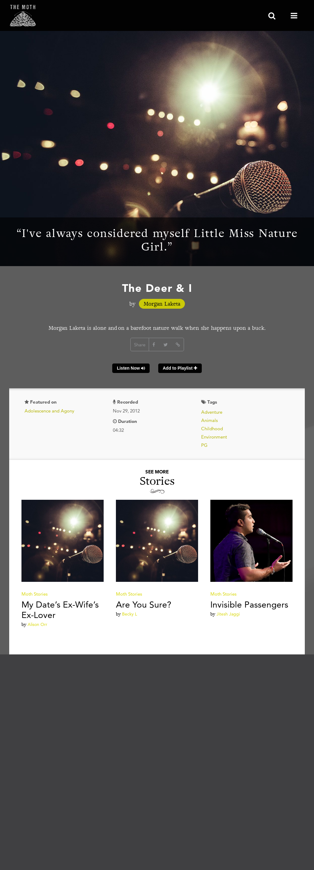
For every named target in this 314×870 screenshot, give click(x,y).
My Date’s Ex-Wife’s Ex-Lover (60, 609)
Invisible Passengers (249, 604)
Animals (209, 420)
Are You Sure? (143, 604)
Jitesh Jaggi (228, 614)
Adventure (211, 412)
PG (204, 445)
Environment (214, 437)
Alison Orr (37, 624)
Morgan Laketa (162, 303)
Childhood (212, 428)
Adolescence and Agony (49, 411)
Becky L (129, 614)
